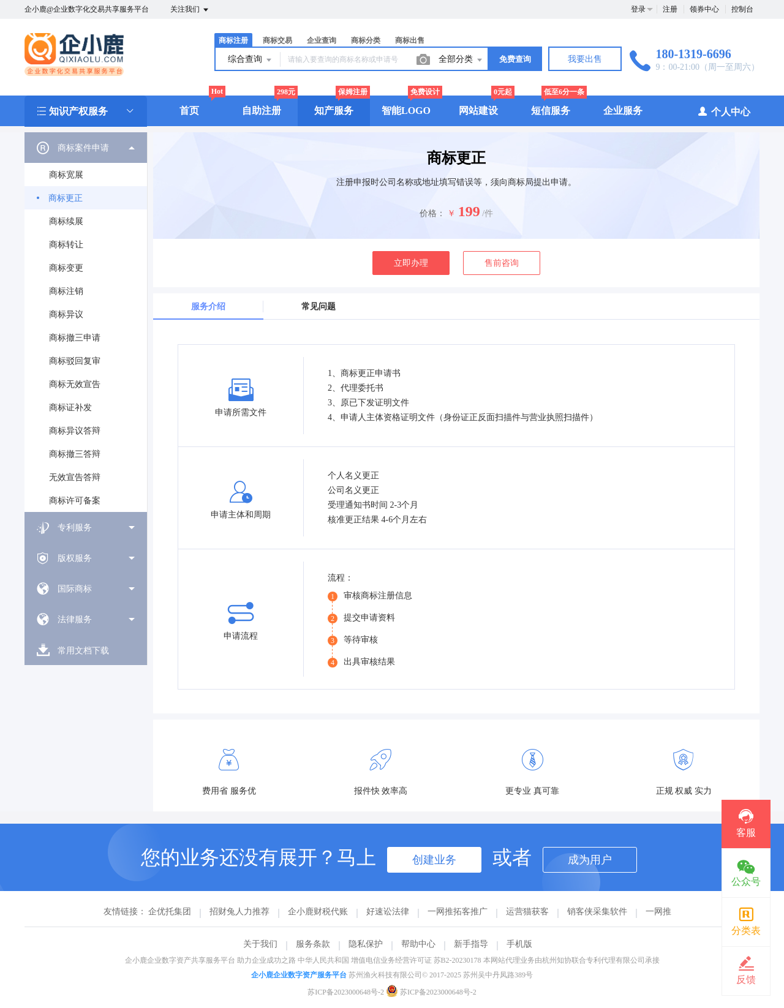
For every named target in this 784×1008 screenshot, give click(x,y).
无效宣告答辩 (74, 477)
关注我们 (190, 10)
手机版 (519, 944)
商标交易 (277, 40)
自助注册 (261, 110)
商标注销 (66, 291)
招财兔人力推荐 (239, 911)
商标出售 (409, 40)
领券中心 (704, 9)
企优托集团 (169, 911)
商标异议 (66, 314)
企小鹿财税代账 (318, 911)
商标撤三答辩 (74, 454)
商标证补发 (70, 407)
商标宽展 (66, 174)
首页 (189, 110)
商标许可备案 (74, 500)
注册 (670, 9)
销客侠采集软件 (597, 911)
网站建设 (478, 110)
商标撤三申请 (74, 337)
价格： (432, 213)
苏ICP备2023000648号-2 (345, 992)
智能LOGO (406, 110)
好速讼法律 (387, 911)
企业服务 (623, 110)
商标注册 (233, 40)
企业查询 (321, 40)
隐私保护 (366, 944)
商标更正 (65, 198)
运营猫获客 (527, 911)
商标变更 (66, 268)
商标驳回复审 (74, 361)
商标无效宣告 (74, 384)
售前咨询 (501, 263)
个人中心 (723, 111)
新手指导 (471, 944)
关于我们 (260, 944)
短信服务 (550, 110)
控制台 (742, 9)
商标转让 (66, 244)
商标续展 (66, 221)
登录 (638, 9)
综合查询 (250, 60)
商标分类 (365, 40)
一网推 (658, 911)
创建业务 (434, 860)
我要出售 (585, 59)
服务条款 (313, 944)
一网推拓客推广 (458, 911)
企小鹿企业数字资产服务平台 (299, 975)
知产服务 (333, 110)
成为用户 (590, 860)
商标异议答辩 (74, 430)
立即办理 (411, 263)
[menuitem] (85, 322)
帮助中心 (418, 944)
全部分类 (461, 60)
